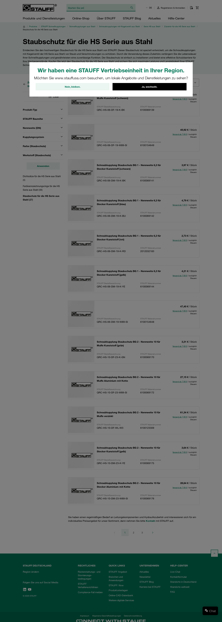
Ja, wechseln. (149, 86)
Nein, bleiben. (72, 86)
